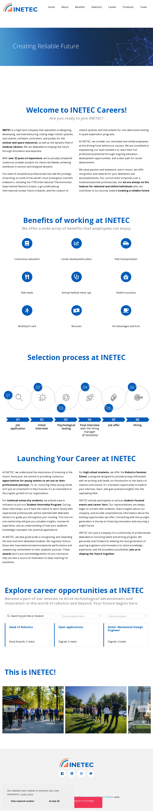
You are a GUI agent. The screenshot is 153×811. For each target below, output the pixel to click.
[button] (143, 709)
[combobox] (80, 616)
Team (143, 7)
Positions (128, 7)
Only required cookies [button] (22, 801)
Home (51, 7)
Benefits (80, 7)
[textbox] (80, 616)
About (64, 7)
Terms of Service (106, 797)
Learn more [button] (27, 794)
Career (112, 7)
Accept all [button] (54, 801)
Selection (96, 7)
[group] (33, 709)
